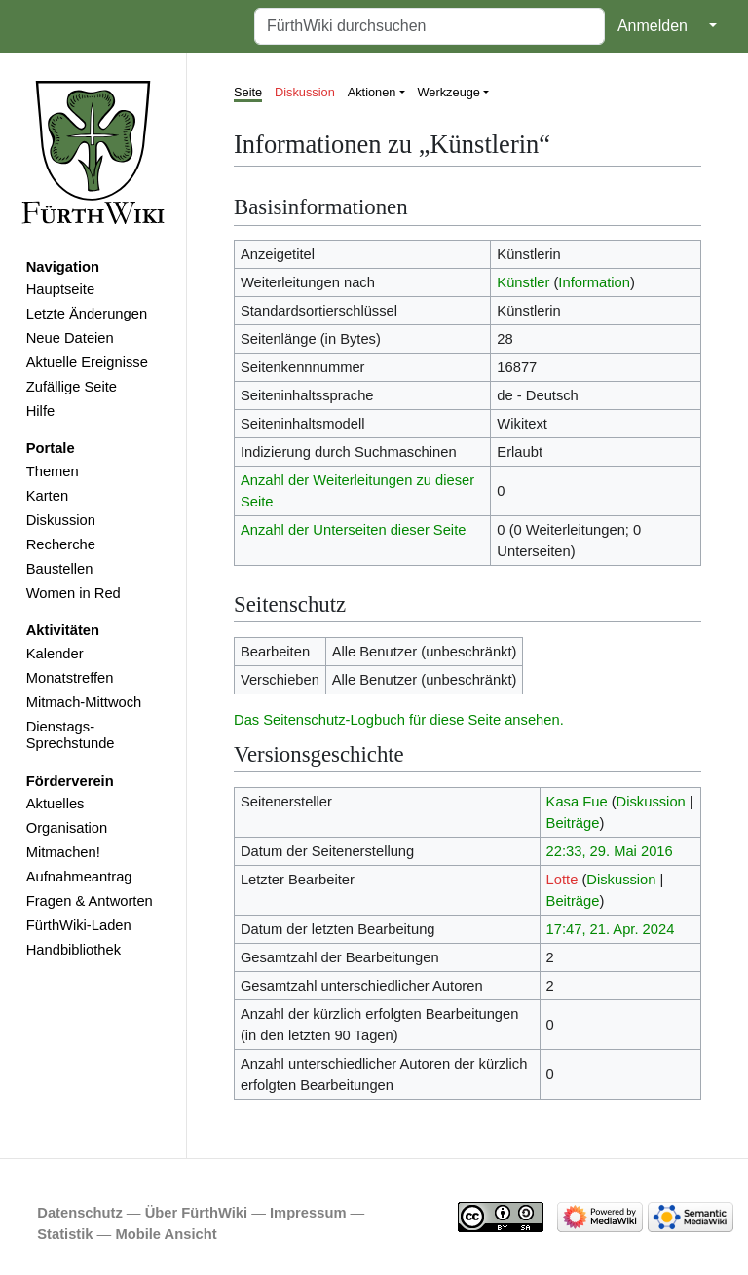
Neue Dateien (70, 338)
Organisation (66, 828)
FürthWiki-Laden (78, 925)
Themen (52, 471)
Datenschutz (80, 1212)
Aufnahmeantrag (79, 876)
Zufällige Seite (71, 386)
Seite (248, 92)
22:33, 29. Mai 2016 (609, 851)
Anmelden (652, 26)
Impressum (308, 1212)
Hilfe (40, 411)
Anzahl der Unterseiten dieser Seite (354, 530)
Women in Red (73, 593)
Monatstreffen (70, 678)
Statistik (65, 1234)
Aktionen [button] (372, 92)
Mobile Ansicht (165, 1234)
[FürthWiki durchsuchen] (429, 26)
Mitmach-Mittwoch (84, 702)
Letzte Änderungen (86, 313)
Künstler (523, 282)
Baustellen (60, 569)
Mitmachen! (63, 852)
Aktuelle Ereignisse (87, 362)
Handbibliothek (73, 949)
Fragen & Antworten (89, 901)
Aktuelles (55, 803)
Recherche (60, 544)
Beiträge (573, 823)
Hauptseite (60, 289)
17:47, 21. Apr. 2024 (610, 929)
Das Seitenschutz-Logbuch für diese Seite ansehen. (399, 720)
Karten (47, 496)
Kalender (55, 653)
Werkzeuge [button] (449, 92)
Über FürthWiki (196, 1212)
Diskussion (60, 520)
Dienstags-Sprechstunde (70, 735)
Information (594, 282)
